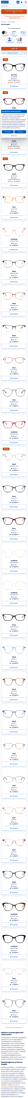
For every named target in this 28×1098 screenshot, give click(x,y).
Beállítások (14, 135)
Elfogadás (20, 131)
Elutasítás (7, 131)
